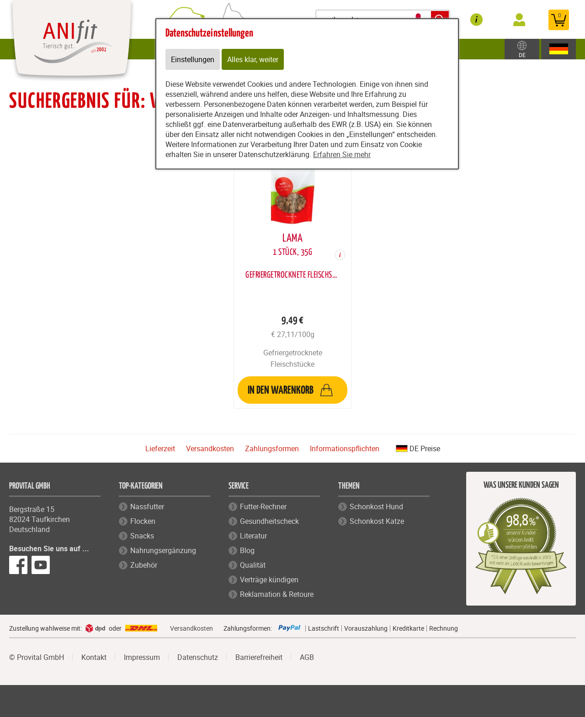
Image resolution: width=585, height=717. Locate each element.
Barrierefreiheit (258, 657)
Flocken (142, 521)
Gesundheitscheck (269, 521)
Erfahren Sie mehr (342, 154)
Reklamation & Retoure (277, 594)
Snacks (142, 536)
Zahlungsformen (272, 448)
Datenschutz (197, 657)
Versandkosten (210, 448)
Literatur (253, 536)
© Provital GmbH (36, 657)
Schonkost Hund (376, 506)
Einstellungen (192, 59)
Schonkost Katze (377, 521)
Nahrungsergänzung (163, 550)
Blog (247, 550)
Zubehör (143, 565)
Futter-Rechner (263, 506)
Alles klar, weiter (252, 59)
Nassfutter (147, 506)
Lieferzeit (160, 448)
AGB (307, 657)
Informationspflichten (344, 448)
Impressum (142, 657)
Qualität (253, 565)
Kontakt (93, 657)
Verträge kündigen (269, 580)
